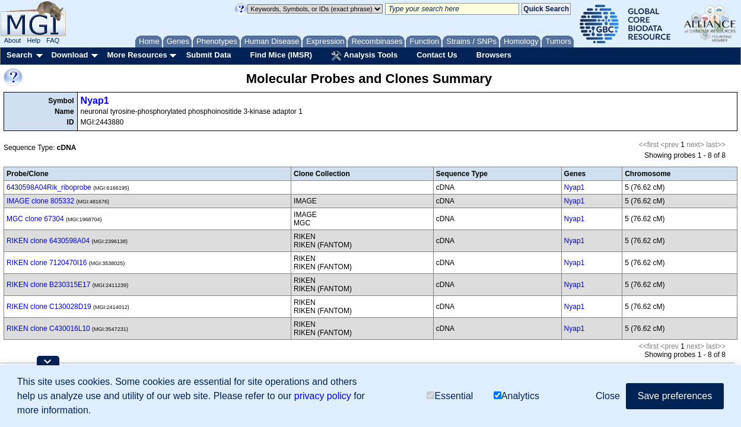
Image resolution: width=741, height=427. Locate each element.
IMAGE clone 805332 (40, 201)
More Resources (137, 54)
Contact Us (436, 54)
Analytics (516, 396)
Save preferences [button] (675, 396)
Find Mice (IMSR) (281, 54)
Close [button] (608, 396)
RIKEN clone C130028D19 (49, 306)
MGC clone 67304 (35, 219)
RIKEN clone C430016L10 (48, 328)
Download (69, 54)
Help (33, 40)
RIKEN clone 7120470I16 (47, 263)
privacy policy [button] (322, 396)
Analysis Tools (364, 55)
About (12, 40)
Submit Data (208, 54)
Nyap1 (95, 100)
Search (19, 54)
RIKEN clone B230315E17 (48, 285)
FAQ (52, 40)
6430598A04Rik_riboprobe (49, 187)
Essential (450, 396)
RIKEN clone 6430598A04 (48, 241)
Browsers (493, 54)
